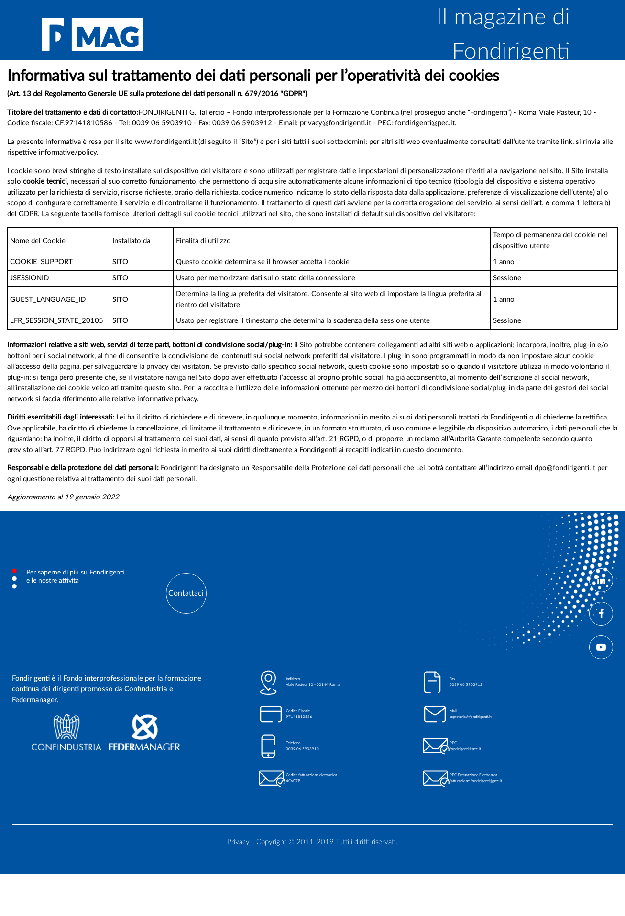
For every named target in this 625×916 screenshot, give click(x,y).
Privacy (238, 842)
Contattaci (186, 593)
